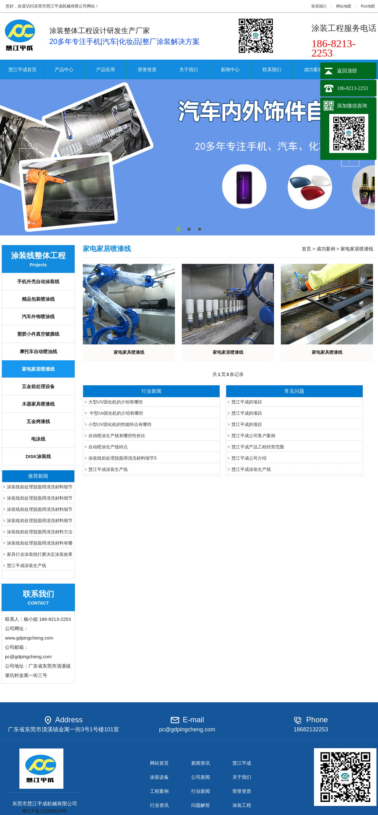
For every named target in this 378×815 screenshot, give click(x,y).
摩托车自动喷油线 (38, 351)
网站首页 (159, 763)
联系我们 (318, 6)
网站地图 (343, 6)
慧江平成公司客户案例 (253, 435)
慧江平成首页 (22, 69)
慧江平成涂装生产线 (26, 565)
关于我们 (188, 69)
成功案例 (313, 69)
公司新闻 (200, 777)
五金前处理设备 (38, 386)
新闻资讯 (200, 763)
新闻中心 (230, 69)
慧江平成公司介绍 (248, 458)
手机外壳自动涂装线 (38, 281)
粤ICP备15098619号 (44, 811)
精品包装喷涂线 (38, 299)
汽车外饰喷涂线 (38, 316)
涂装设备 (159, 777)
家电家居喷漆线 (38, 369)
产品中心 (64, 69)
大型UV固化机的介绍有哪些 (115, 401)
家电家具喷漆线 (129, 352)
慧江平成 (241, 763)
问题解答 (200, 805)
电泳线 (38, 439)
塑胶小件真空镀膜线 (38, 334)
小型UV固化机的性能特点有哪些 (119, 424)
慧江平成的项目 (246, 401)
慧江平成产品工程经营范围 (257, 446)
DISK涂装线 (38, 456)
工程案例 (159, 791)
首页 (306, 248)
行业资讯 (159, 805)
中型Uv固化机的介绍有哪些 (115, 413)
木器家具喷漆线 (38, 404)
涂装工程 (241, 805)
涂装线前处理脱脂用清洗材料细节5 (122, 458)
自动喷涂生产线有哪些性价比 (116, 435)
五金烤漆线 (38, 421)
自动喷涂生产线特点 (108, 446)
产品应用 (105, 69)
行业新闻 (200, 791)
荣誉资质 (147, 69)
